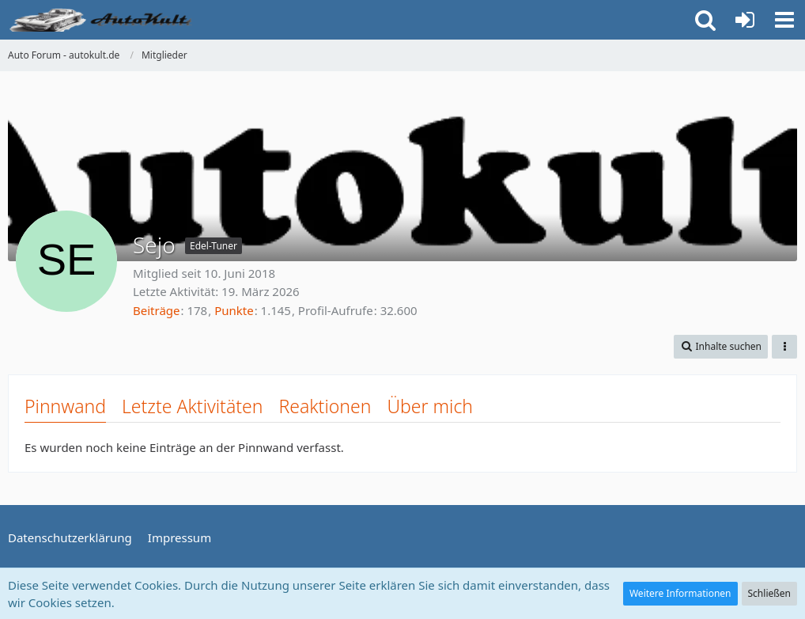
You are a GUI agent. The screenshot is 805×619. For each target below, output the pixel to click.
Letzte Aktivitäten (192, 406)
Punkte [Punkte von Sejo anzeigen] (234, 310)
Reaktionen (324, 406)
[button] (784, 20)
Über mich (430, 406)
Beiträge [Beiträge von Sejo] (156, 310)
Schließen (769, 593)
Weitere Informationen (680, 593)
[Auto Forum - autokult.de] (103, 20)
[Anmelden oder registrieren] (745, 20)
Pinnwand (65, 406)
